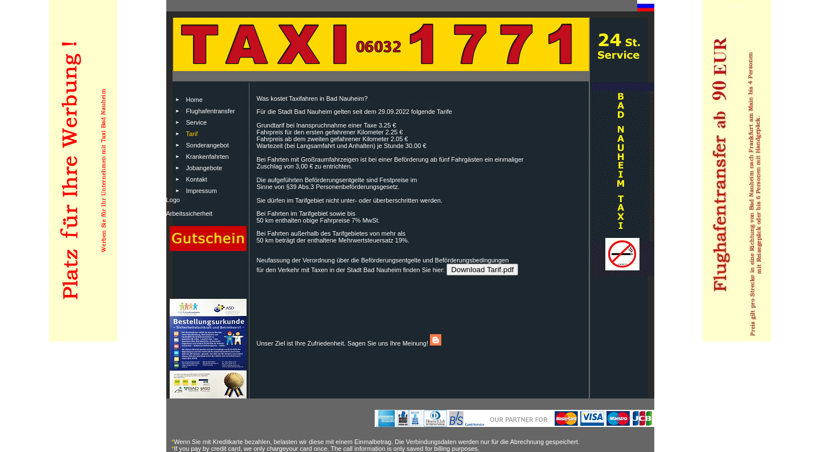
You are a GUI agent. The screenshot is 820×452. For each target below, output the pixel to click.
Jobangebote (204, 168)
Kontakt (196, 179)
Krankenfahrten (207, 156)
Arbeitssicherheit (189, 213)
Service (196, 122)
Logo (173, 199)
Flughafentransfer (210, 111)
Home (194, 99)
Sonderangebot (207, 145)
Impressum (201, 190)
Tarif (192, 133)
